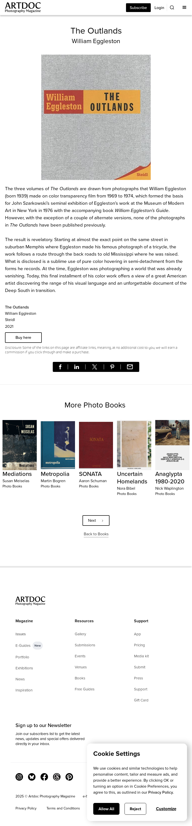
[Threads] (56, 777)
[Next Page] (96, 520)
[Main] (20, 7)
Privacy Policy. (161, 792)
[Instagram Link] (19, 777)
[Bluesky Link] (32, 777)
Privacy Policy (26, 808)
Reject (135, 809)
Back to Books (96, 534)
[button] (184, 7)
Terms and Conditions (63, 808)
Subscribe (138, 8)
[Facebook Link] (44, 777)
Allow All (106, 809)
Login (159, 8)
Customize (166, 809)
